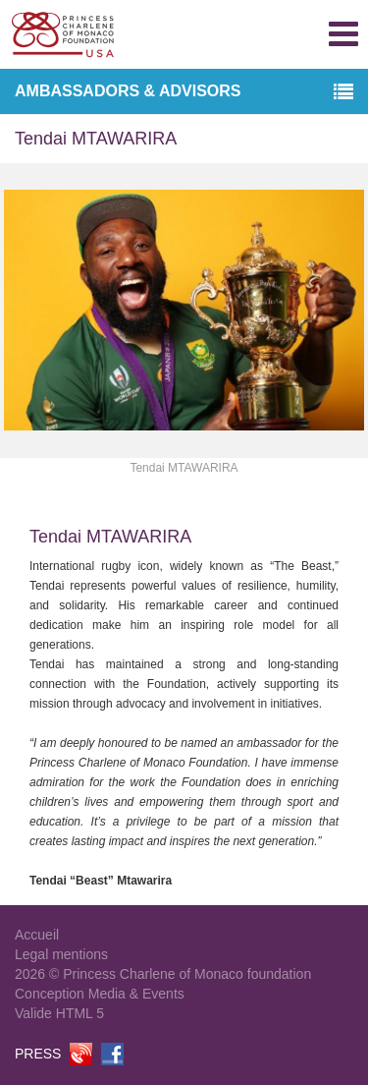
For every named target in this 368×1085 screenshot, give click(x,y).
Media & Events (136, 993)
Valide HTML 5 (59, 1013)
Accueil (37, 934)
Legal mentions (61, 954)
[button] (343, 93)
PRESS (38, 1053)
